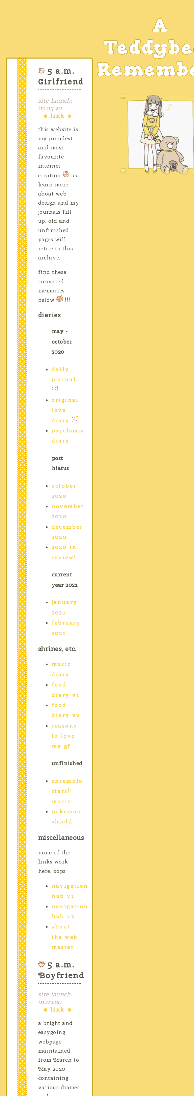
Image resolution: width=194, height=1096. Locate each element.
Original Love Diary (65, 410)
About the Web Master (65, 937)
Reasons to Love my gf (64, 736)
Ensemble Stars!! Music (67, 791)
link (57, 115)
